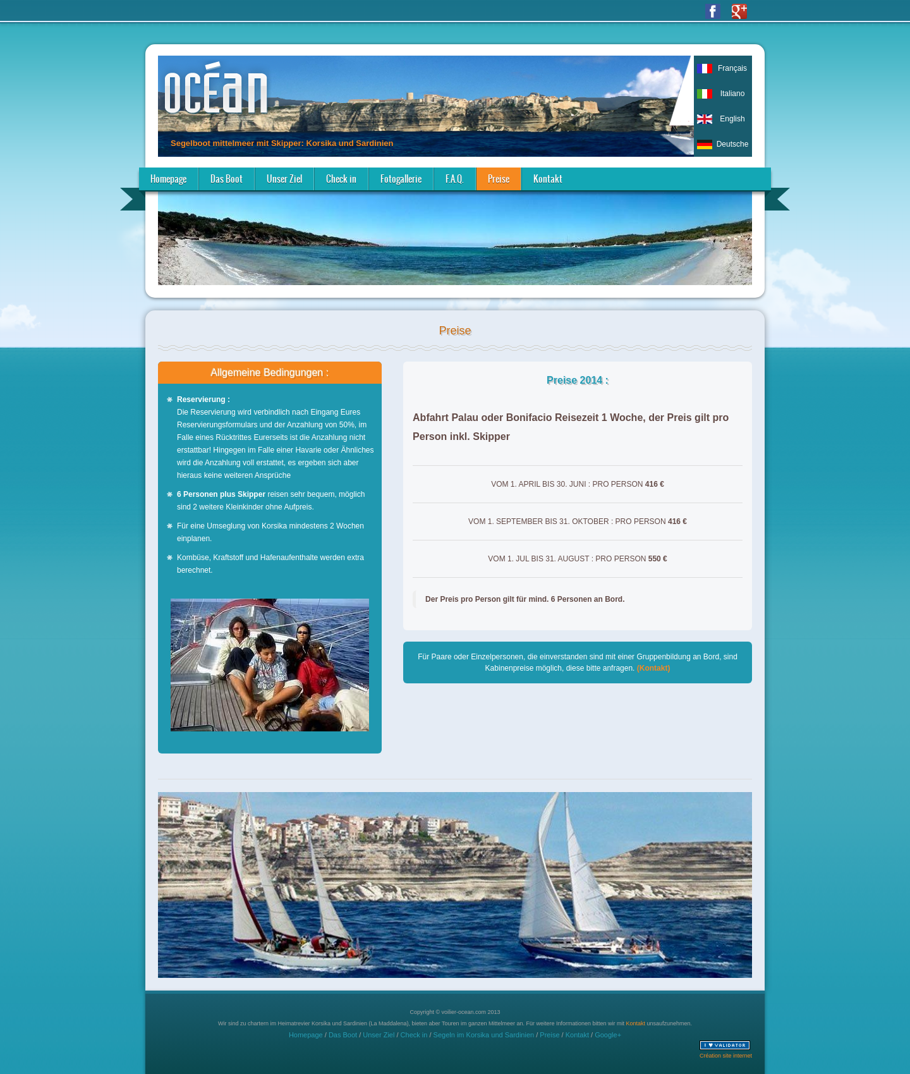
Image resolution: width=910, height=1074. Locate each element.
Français (732, 68)
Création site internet (726, 1056)
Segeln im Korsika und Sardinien (484, 1035)
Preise (498, 179)
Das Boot (226, 179)
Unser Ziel (284, 179)
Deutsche (733, 144)
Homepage (168, 179)
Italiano (732, 93)
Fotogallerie (401, 179)
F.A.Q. (455, 179)
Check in (341, 179)
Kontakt (547, 179)
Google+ (608, 1035)
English (732, 118)
